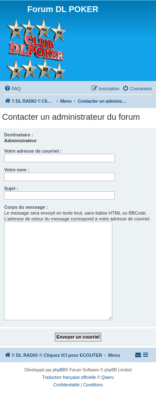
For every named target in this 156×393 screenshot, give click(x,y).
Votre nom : (16, 169)
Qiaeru (107, 377)
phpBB (59, 370)
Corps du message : (26, 207)
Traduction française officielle (69, 377)
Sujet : (11, 188)
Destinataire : (18, 134)
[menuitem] (12, 89)
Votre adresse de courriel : (33, 150)
